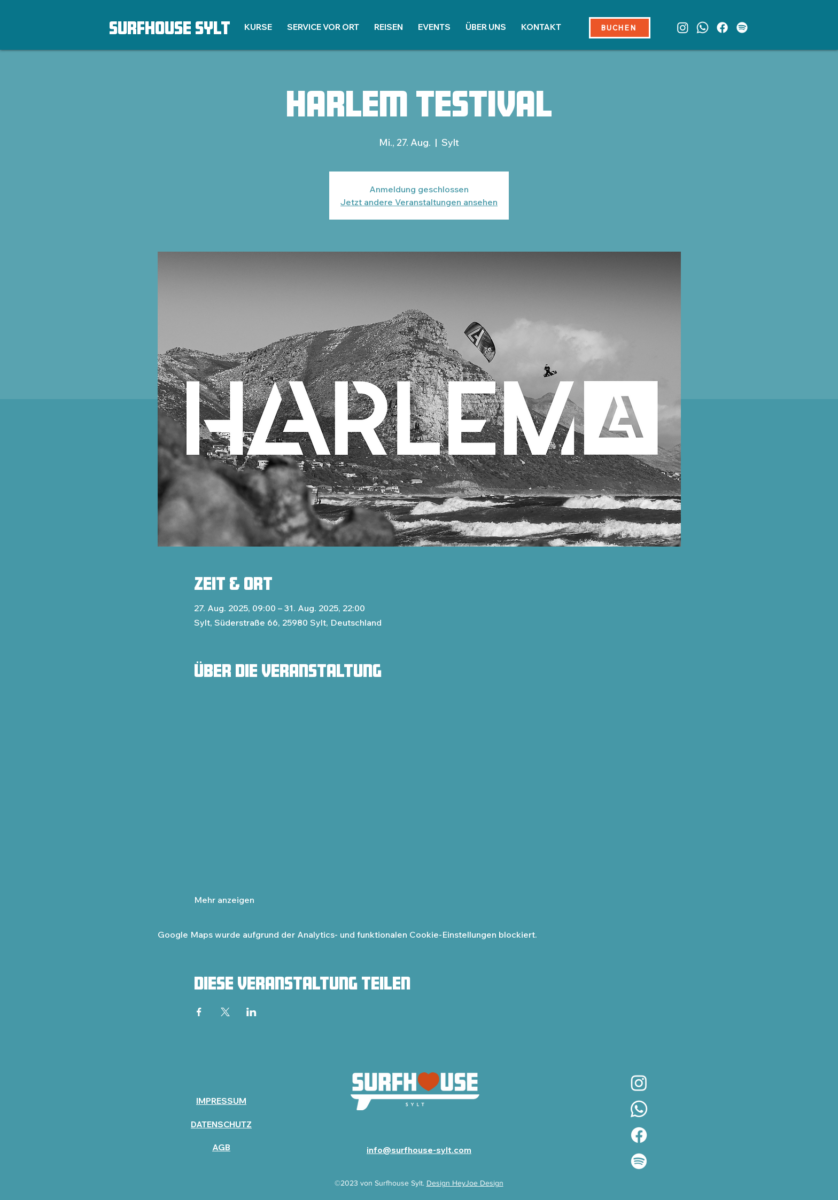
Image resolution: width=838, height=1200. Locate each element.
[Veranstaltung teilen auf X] (225, 1012)
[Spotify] (742, 27)
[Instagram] (683, 27)
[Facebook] (722, 27)
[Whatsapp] (702, 27)
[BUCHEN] (619, 27)
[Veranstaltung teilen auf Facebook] (199, 1012)
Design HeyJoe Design (464, 1183)
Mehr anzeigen (224, 899)
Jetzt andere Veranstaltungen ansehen (419, 202)
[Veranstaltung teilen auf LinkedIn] (251, 1012)
